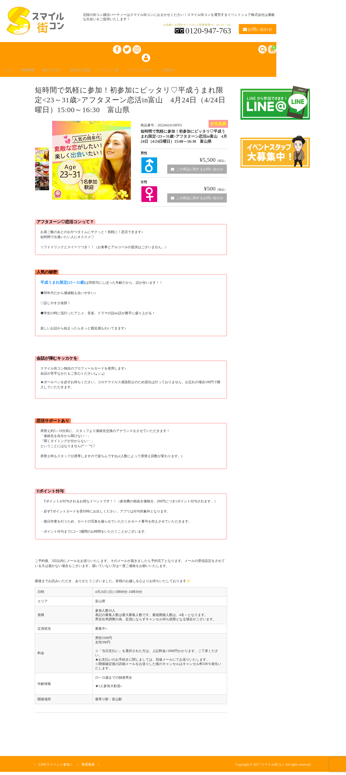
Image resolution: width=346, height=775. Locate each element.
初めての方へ (62, 72)
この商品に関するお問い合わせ (197, 172)
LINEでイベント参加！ (56, 767)
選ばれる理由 (95, 72)
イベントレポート (164, 72)
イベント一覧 (127, 72)
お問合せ (197, 72)
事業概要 (33, 72)
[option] (42, 157)
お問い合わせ (257, 29)
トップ (10, 72)
